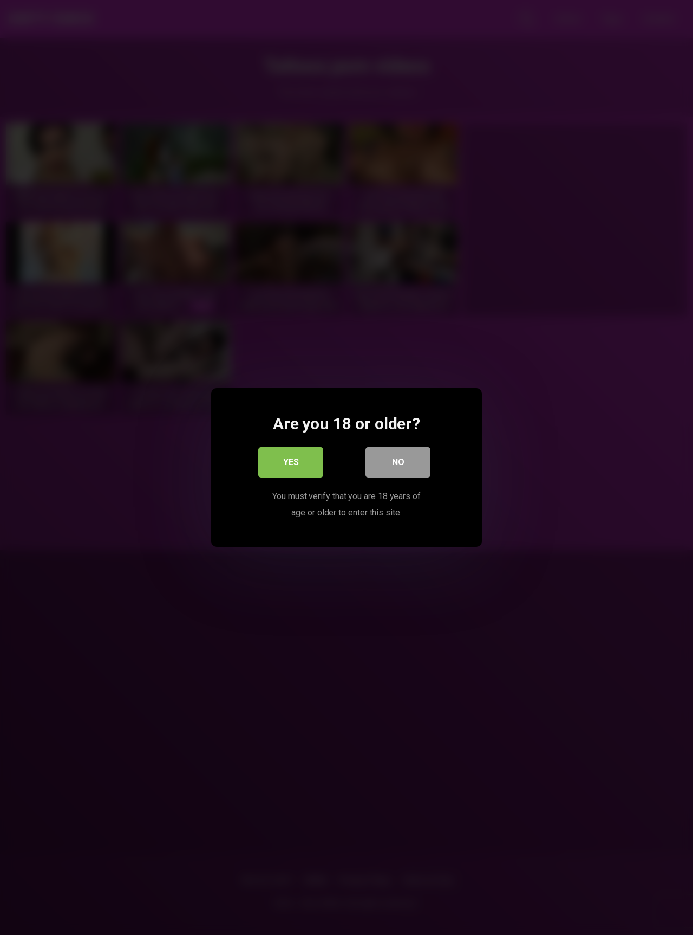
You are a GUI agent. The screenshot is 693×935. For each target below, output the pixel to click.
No (398, 462)
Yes (291, 462)
